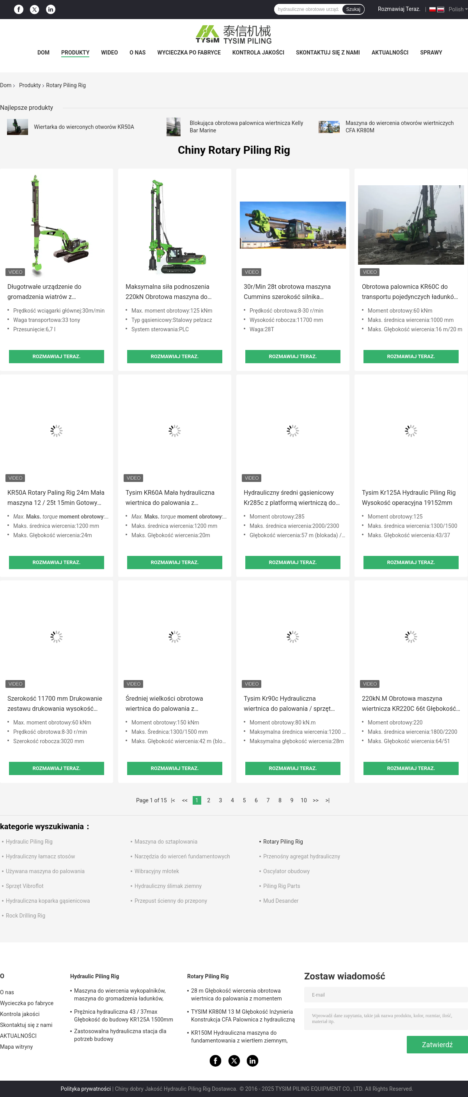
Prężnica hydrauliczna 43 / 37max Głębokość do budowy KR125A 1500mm (123, 1016)
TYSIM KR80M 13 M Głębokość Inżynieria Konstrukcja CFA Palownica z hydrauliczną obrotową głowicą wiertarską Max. (243, 1017)
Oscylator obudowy (286, 871)
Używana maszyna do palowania (45, 871)
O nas (137, 52)
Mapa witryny (16, 1047)
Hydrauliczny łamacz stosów (40, 856)
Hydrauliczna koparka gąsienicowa (48, 901)
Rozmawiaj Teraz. (399, 9)
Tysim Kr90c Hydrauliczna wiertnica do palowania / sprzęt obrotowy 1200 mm (287, 704)
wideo (109, 52)
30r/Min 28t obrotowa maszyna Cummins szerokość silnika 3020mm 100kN (287, 292)
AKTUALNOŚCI (390, 52)
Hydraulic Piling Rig (29, 842)
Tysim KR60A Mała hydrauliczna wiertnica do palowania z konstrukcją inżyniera (170, 498)
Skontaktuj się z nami (328, 52)
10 (304, 800)
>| (328, 800)
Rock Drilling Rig (25, 915)
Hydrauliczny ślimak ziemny (168, 886)
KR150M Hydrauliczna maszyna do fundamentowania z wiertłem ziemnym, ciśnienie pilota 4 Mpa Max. (239, 1038)
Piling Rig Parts (281, 886)
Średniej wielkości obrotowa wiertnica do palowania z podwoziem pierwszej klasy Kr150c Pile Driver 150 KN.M (174, 704)
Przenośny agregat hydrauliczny (301, 856)
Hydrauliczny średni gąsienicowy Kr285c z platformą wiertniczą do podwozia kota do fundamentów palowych (290, 498)
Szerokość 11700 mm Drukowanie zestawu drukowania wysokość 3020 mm (54, 704)
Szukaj (353, 9)
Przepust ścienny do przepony (171, 901)
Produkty (75, 52)
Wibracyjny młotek (157, 871)
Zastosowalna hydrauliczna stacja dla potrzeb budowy (120, 1035)
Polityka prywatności (86, 1089)
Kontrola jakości (258, 52)
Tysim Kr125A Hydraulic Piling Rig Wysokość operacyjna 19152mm (409, 497)
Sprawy (431, 52)
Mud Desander (281, 901)
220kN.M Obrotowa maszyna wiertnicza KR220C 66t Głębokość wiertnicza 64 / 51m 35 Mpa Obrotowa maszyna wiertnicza (409, 704)
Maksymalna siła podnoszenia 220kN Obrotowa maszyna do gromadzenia (167, 292)
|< (173, 800)
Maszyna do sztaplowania (166, 842)
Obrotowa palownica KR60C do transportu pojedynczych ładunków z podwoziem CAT (410, 292)
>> (316, 800)
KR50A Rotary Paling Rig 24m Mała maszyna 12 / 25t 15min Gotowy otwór (56, 498)
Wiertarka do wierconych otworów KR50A (84, 127)
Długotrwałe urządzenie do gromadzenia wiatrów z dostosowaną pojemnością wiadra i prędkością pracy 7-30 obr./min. (56, 292)
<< (185, 800)
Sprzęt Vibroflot (25, 886)
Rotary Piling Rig (283, 842)
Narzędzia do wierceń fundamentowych (182, 856)
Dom (43, 52)
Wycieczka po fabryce (188, 52)
